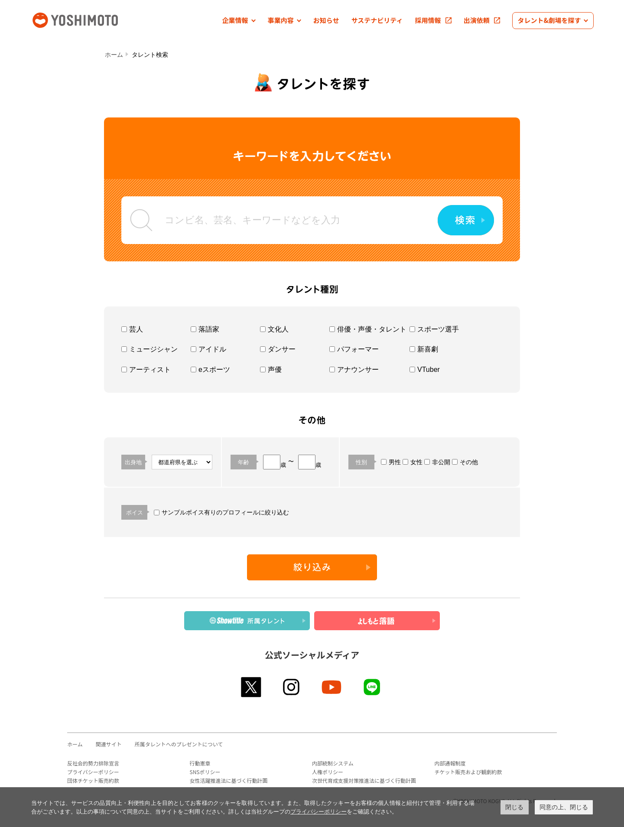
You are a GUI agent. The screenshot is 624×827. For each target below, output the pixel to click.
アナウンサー (354, 369)
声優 (271, 369)
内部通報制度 (450, 763)
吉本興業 (88, 19)
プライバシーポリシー (93, 771)
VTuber (425, 369)
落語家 (205, 329)
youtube (332, 687)
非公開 (437, 462)
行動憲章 (200, 763)
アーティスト (146, 369)
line (372, 687)
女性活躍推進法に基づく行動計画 (229, 780)
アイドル (208, 349)
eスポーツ (210, 369)
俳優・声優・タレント (367, 329)
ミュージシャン (149, 349)
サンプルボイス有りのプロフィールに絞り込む (221, 512)
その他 (465, 462)
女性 (412, 462)
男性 (391, 462)
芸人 (132, 329)
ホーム (114, 54)
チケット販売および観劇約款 (468, 771)
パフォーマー (354, 349)
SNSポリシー (205, 771)
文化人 (274, 329)
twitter (251, 687)
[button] (239, 21)
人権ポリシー (327, 771)
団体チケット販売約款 (93, 780)
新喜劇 (424, 349)
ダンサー (278, 349)
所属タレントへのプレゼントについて (179, 744)
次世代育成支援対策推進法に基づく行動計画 (364, 780)
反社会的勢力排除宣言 (93, 763)
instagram (291, 687)
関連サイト (109, 744)
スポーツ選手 (434, 329)
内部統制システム (333, 763)
